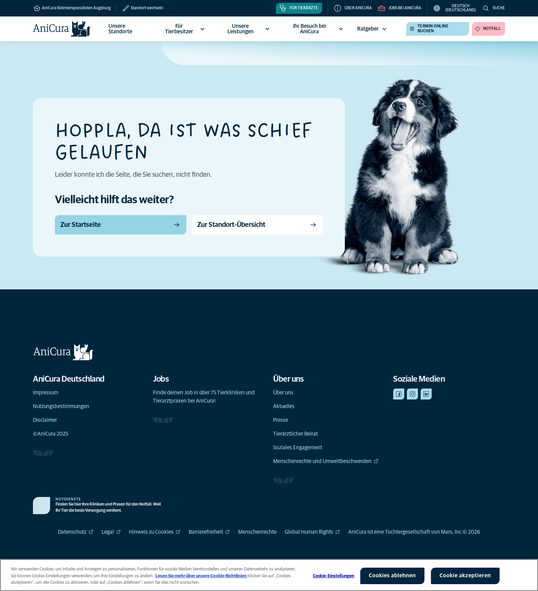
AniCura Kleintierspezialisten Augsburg (71, 8)
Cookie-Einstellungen (333, 576)
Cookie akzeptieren (465, 575)
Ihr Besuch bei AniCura (319, 28)
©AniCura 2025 (50, 434)
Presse (280, 420)
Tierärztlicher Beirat (295, 434)
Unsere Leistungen (249, 28)
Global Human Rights (312, 532)
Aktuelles (283, 406)
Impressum (45, 392)
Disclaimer (45, 420)
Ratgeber (372, 29)
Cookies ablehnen (392, 575)
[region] (269, 575)
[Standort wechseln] (139, 8)
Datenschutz (75, 532)
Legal (111, 532)
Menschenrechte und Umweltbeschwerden (325, 461)
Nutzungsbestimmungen (61, 406)
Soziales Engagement (297, 447)
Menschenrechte (257, 532)
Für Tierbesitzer (186, 28)
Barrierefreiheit (209, 532)
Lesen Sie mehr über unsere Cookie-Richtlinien (201, 576)
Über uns (283, 392)
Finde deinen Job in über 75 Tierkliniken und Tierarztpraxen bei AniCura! (204, 397)
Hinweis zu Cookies (154, 532)
